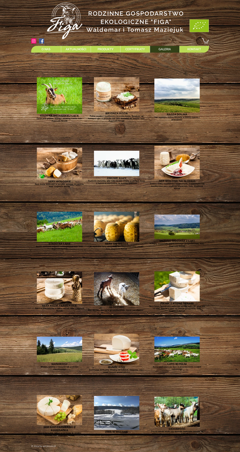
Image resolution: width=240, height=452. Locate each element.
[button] (205, 41)
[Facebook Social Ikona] (41, 41)
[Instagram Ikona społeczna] (33, 41)
